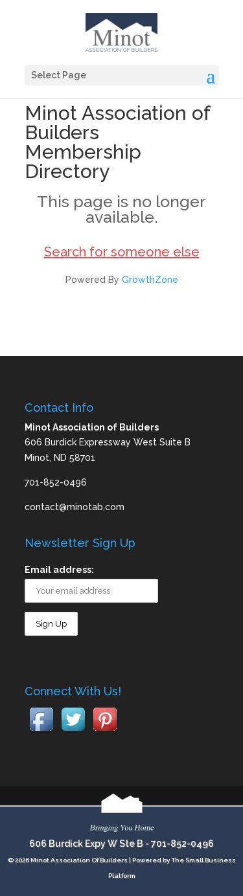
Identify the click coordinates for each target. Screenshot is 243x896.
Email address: (59, 570)
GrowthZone (150, 279)
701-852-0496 (182, 843)
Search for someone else (122, 252)
